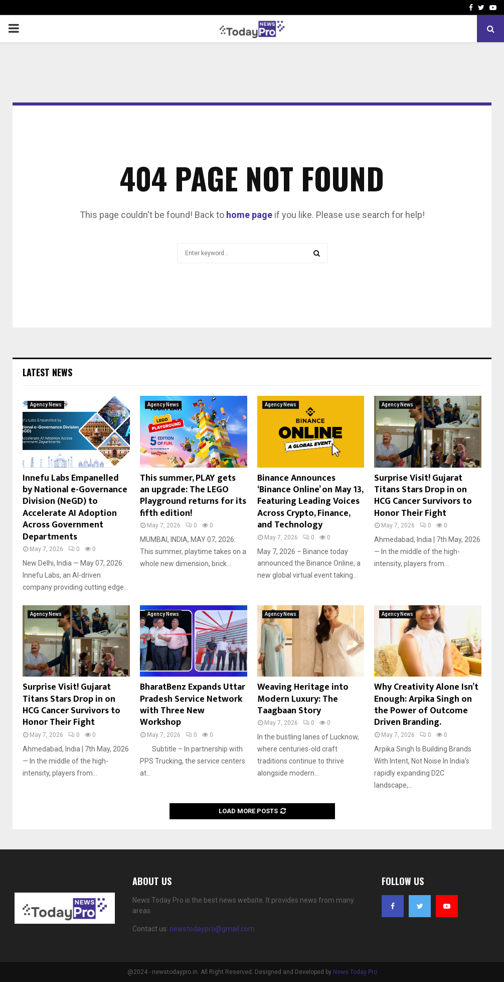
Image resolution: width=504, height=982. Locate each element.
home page (249, 214)
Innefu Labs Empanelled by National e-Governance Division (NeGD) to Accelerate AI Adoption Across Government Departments (75, 507)
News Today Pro (355, 971)
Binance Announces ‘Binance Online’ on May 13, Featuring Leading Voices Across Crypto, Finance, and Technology (310, 502)
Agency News (46, 404)
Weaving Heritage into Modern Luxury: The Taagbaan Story (303, 699)
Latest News (47, 372)
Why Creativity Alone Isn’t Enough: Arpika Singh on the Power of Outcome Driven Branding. (426, 705)
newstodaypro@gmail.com (212, 929)
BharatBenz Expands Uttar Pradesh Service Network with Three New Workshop (192, 705)
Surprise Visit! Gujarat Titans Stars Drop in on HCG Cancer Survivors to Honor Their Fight (423, 496)
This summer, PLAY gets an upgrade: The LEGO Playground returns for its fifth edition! (193, 496)
